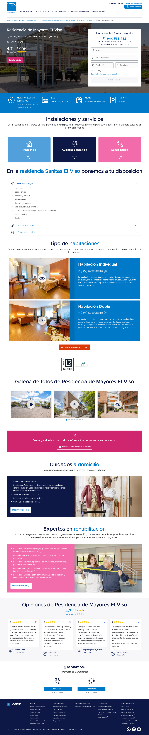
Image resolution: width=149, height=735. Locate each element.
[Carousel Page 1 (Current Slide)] (66, 420)
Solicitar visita (15, 60)
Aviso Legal (37, 729)
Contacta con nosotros (127, 723)
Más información (19, 586)
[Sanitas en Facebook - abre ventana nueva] (128, 731)
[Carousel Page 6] (80, 419)
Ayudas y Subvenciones (80, 11)
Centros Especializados (60, 11)
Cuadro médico (34, 718)
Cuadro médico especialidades (39, 721)
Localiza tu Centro (42, 11)
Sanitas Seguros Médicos (37, 706)
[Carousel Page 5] (77, 419)
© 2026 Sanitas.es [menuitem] (14, 729)
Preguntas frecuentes (59, 721)
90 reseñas (11, 52)
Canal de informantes (128, 718)
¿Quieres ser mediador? (105, 709)
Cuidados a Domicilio (59, 712)
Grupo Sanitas (125, 706)
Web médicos (103, 717)
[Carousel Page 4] (74, 419)
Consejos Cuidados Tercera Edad (85, 706)
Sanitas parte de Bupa (128, 715)
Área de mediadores (105, 706)
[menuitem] (26, 13)
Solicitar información (135, 6)
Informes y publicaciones (129, 721)
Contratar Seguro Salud (37, 723)
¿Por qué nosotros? (99, 11)
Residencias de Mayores (60, 706)
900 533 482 (116, 3)
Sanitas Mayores (26, 11)
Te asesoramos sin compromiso (74, 347)
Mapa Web (47, 729)
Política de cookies (58, 729)
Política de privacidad (74, 729)
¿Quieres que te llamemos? (133, 3)
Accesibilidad (26, 729)
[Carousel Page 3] (72, 419)
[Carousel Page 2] (69, 419)
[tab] (74, 183)
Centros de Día (57, 709)
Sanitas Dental (34, 715)
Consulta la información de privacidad (104, 74)
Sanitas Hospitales (35, 709)
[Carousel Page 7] (82, 419)
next (139, 404)
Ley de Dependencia (59, 718)
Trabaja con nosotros (128, 712)
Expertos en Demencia (59, 715)
